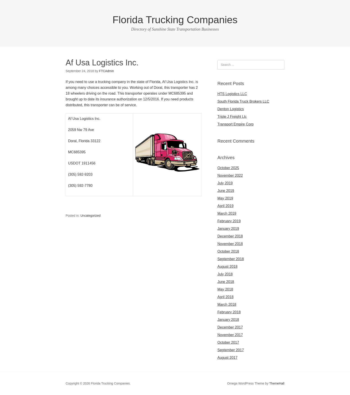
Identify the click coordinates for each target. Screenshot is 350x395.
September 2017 (230, 350)
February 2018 (229, 312)
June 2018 (225, 282)
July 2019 (225, 183)
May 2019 (225, 198)
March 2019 (226, 213)
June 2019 (225, 191)
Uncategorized (90, 215)
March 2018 (226, 304)
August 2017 (227, 358)
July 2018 (225, 274)
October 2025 (228, 168)
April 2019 (225, 206)
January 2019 (228, 229)
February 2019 (229, 221)
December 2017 (230, 327)
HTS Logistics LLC (232, 94)
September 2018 (230, 259)
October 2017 (228, 342)
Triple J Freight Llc (232, 116)
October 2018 (228, 251)
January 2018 (228, 320)
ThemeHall (276, 383)
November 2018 (230, 244)
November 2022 (230, 175)
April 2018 (225, 297)
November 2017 (230, 335)
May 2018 (225, 289)
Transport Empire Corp (235, 124)
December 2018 (230, 236)
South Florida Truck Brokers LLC (243, 101)
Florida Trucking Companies (175, 19)
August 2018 (227, 266)
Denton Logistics (230, 109)
